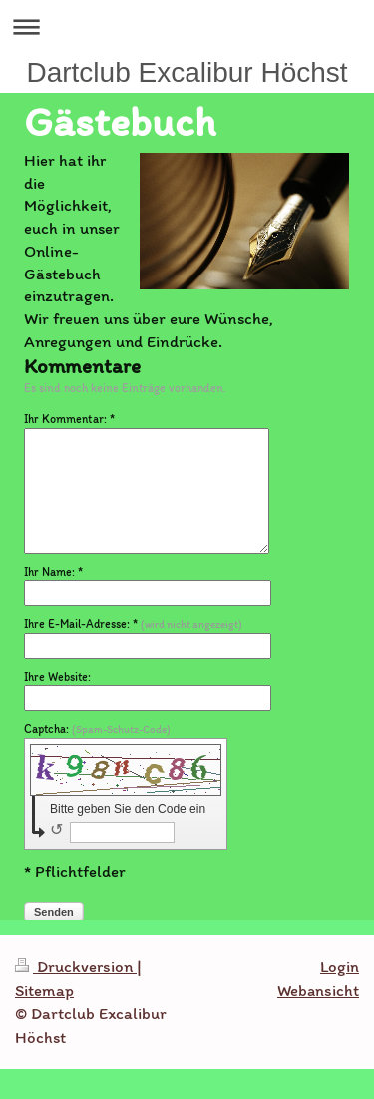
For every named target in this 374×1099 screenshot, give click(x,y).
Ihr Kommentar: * (69, 419)
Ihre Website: (57, 677)
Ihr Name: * (53, 572)
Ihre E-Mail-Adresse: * (133, 624)
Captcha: (97, 729)
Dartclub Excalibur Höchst (186, 72)
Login (339, 966)
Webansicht (318, 990)
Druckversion (76, 966)
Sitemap (44, 990)
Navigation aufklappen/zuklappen (187, 26)
